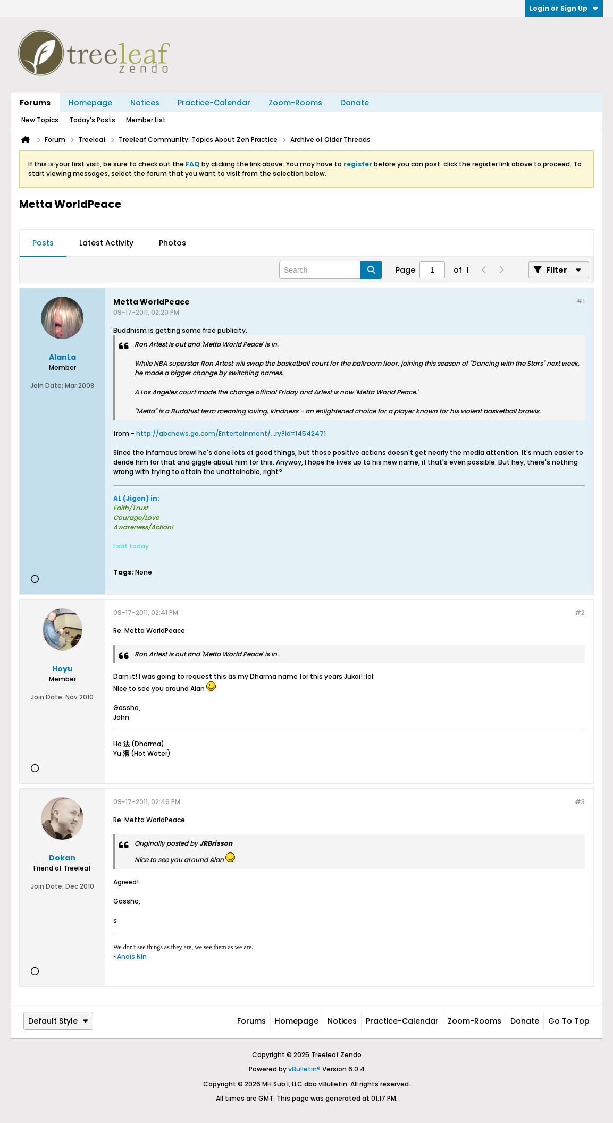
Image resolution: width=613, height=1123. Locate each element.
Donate (354, 102)
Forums (35, 102)
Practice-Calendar (214, 102)
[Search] (330, 270)
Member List (146, 119)
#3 (580, 801)
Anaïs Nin (132, 956)
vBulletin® (304, 1069)
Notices (144, 102)
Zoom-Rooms (295, 102)
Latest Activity (106, 243)
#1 (580, 301)
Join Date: (46, 385)
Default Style (58, 1021)
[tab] (43, 243)
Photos (172, 243)
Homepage (90, 102)
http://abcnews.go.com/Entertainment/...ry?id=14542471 (231, 433)
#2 (580, 612)
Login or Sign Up (564, 8)
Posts (43, 243)
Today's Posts (92, 119)
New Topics (39, 119)
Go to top (569, 1021)
